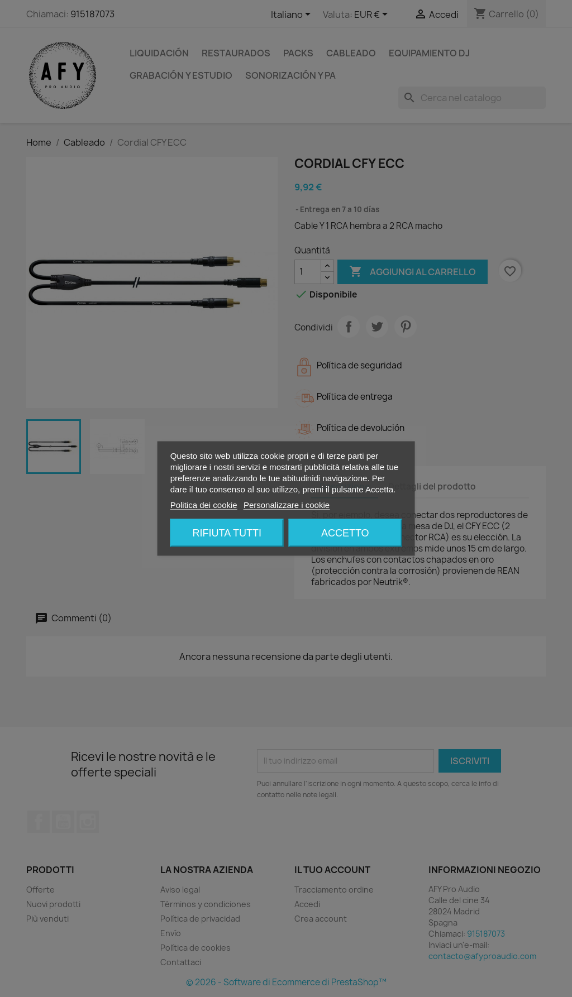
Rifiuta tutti (227, 533)
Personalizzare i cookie (287, 505)
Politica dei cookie (203, 505)
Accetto (345, 533)
